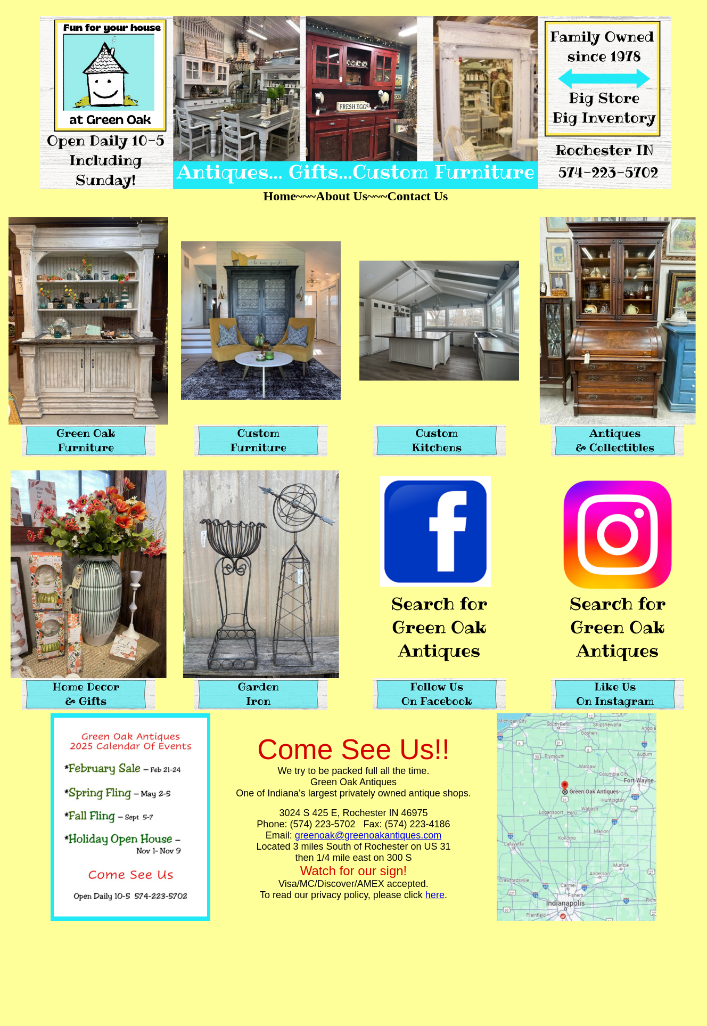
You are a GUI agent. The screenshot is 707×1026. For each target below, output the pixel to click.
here (435, 895)
